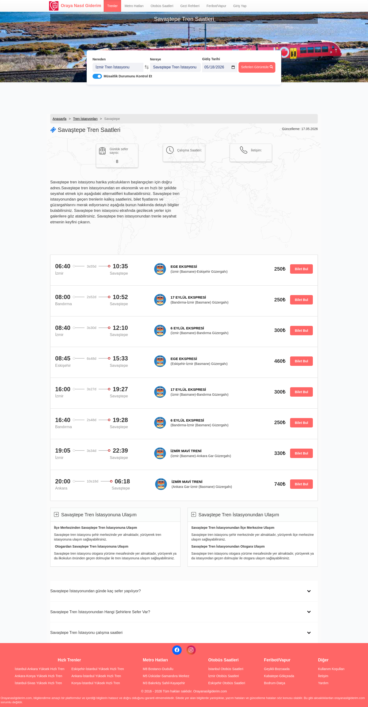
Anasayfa (59, 119)
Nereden (99, 56)
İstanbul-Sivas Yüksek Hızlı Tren (38, 683)
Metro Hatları (134, 6)
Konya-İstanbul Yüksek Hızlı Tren (95, 683)
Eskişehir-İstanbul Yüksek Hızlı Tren (97, 669)
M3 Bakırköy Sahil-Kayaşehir (164, 683)
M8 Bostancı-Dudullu (158, 669)
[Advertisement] (184, 97)
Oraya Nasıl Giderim (75, 6)
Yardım (323, 683)
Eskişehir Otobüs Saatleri (226, 683)
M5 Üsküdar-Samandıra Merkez (166, 676)
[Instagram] (191, 650)
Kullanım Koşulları (331, 669)
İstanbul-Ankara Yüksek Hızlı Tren (39, 669)
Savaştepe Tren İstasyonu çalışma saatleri (86, 632)
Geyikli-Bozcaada (277, 669)
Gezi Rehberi (189, 6)
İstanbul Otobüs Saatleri (225, 669)
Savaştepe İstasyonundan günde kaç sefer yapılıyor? (95, 591)
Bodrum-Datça (274, 683)
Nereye (155, 56)
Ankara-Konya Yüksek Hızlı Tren (38, 676)
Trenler (112, 6)
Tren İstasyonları (85, 119)
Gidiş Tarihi (211, 56)
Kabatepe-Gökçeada (279, 676)
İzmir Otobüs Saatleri (223, 676)
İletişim (323, 676)
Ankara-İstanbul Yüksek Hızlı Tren (96, 676)
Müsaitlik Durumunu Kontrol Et (128, 73)
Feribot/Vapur (216, 6)
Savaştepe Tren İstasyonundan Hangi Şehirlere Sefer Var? (100, 612)
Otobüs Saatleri (162, 6)
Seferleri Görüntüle (257, 64)
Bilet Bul (301, 269)
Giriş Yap (239, 6)
